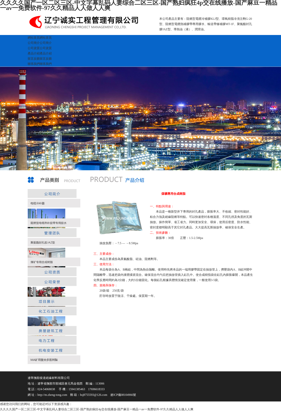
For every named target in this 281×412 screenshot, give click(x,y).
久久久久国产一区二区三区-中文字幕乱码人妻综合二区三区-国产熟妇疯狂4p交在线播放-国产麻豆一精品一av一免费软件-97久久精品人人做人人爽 (96, 409)
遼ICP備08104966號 (123, 394)
